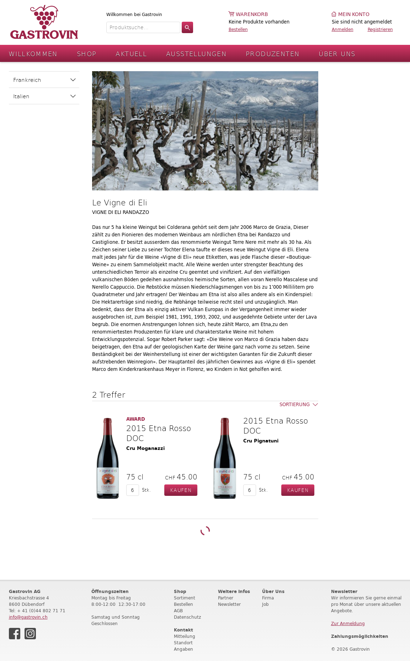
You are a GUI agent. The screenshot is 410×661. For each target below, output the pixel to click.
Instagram (30, 633)
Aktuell (131, 53)
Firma (268, 597)
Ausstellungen (196, 53)
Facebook (14, 633)
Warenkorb (252, 14)
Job (265, 604)
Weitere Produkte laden (205, 530)
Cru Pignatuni (260, 441)
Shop (87, 53)
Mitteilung (184, 636)
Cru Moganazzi (145, 448)
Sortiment (184, 597)
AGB (178, 610)
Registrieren (380, 29)
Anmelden (342, 29)
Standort (183, 642)
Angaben (183, 649)
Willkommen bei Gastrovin (134, 14)
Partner (225, 597)
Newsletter (229, 604)
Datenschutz (187, 617)
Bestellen (238, 29)
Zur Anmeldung (348, 623)
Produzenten (272, 53)
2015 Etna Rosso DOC (158, 433)
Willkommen (33, 53)
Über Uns (337, 53)
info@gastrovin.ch (28, 617)
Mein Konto (353, 14)
